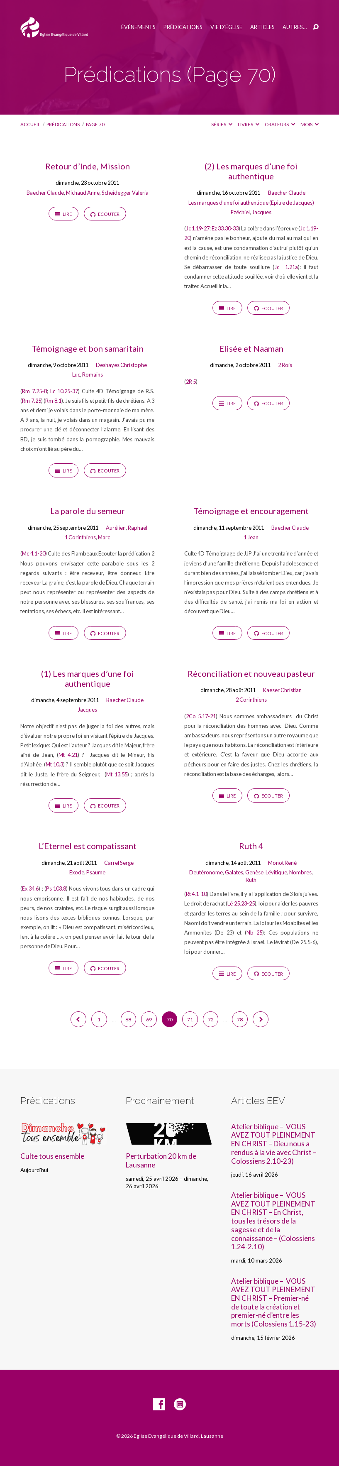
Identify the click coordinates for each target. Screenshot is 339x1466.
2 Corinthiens (251, 699)
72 (211, 1019)
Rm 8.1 (53, 400)
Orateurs (280, 124)
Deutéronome (206, 872)
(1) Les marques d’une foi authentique (87, 678)
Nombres (300, 872)
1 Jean (251, 537)
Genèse (254, 872)
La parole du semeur (87, 511)
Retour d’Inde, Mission (87, 166)
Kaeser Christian (282, 690)
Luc (76, 374)
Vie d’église (226, 27)
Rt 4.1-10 (196, 894)
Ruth (251, 879)
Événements (138, 27)
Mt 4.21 (68, 754)
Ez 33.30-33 (225, 228)
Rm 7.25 (31, 400)
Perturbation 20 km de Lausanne (161, 1160)
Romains (92, 374)
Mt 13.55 (116, 774)
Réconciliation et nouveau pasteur (251, 673)
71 (190, 1019)
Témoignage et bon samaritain (88, 348)
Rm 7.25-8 (34, 391)
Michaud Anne (83, 192)
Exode (76, 872)
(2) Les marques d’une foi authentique (251, 171)
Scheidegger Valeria (125, 192)
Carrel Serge (119, 862)
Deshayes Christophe (121, 365)
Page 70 (95, 124)
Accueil (30, 124)
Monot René (282, 862)
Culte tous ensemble (52, 1156)
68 (128, 1019)
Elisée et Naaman (251, 348)
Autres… (295, 27)
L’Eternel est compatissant (88, 846)
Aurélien (116, 527)
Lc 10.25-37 (64, 391)
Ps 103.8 (56, 888)
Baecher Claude (45, 192)
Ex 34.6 (30, 888)
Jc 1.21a (286, 267)
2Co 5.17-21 (201, 716)
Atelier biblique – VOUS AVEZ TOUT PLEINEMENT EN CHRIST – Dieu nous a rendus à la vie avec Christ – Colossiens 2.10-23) (274, 1143)
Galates (234, 872)
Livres (248, 124)
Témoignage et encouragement (251, 511)
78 (240, 1019)
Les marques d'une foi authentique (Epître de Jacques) (251, 202)
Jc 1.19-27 (198, 228)
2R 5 (191, 381)
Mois (309, 124)
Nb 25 (254, 932)
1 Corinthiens (80, 537)
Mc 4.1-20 (33, 553)
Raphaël (137, 527)
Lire (63, 214)
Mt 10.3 (54, 764)
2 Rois (285, 365)
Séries (221, 124)
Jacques (261, 212)
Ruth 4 (251, 846)
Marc (104, 537)
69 (149, 1019)
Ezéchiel (240, 212)
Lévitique (276, 872)
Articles (262, 27)
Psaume (95, 872)
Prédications (182, 27)
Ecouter (105, 214)
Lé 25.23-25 (240, 903)
